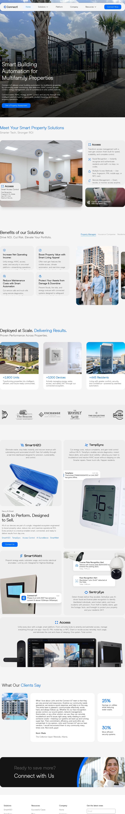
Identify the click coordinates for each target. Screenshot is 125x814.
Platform (59, 7)
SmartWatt (54, 538)
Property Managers (88, 234)
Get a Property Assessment (16, 105)
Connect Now (112, 7)
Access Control (28, 538)
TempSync (16, 538)
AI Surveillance (42, 538)
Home (28, 7)
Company (74, 7)
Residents (121, 234)
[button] (10, 178)
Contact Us (9, 544)
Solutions (43, 7)
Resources (91, 7)
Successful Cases (38, 810)
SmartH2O (6, 538)
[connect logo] (11, 7)
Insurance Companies (106, 234)
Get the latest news (95, 805)
